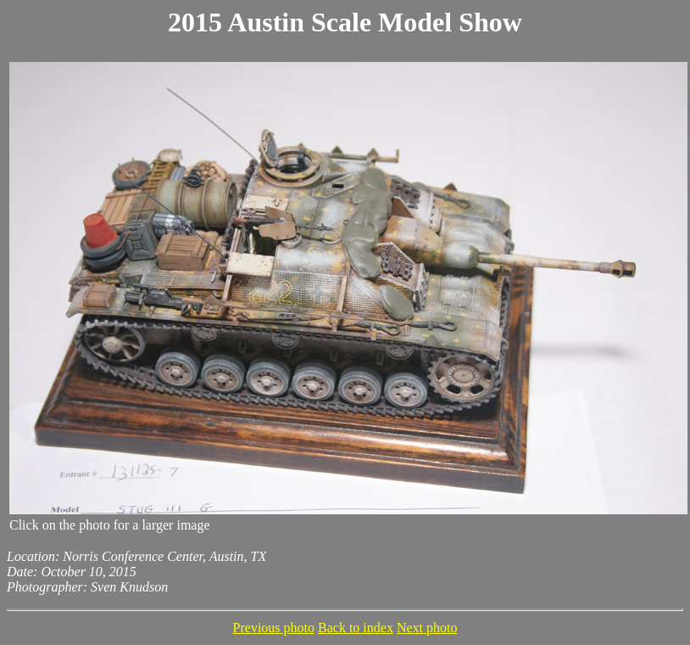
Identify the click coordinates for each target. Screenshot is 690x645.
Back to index (355, 627)
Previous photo (273, 627)
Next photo (427, 627)
